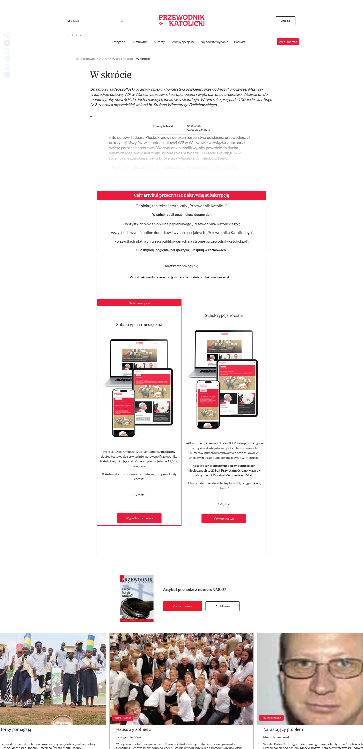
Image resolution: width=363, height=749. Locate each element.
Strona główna (86, 58)
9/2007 (219, 589)
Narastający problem (283, 729)
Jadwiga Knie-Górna (128, 737)
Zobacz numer (182, 606)
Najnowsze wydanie (214, 42)
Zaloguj (285, 20)
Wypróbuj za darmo (139, 518)
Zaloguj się (190, 266)
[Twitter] (76, 34)
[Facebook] (72, 34)
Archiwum (222, 606)
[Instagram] (80, 34)
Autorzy (159, 42)
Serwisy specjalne (183, 42)
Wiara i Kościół (122, 58)
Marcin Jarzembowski (276, 737)
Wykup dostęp (224, 518)
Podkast (239, 42)
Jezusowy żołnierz (133, 729)
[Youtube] (68, 34)
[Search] (69, 20)
